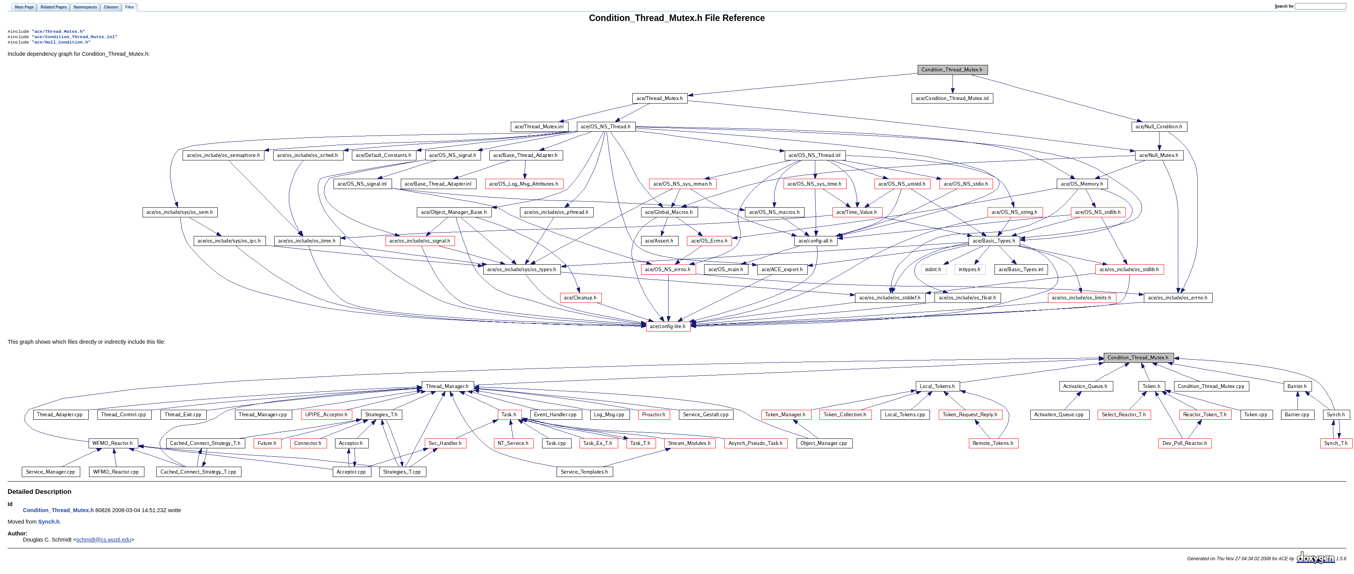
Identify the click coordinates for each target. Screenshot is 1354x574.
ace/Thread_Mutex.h (58, 32)
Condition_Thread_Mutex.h (58, 512)
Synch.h (49, 524)
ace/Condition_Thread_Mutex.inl (74, 38)
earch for (1284, 6)
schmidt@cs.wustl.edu (103, 542)
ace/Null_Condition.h (61, 44)
